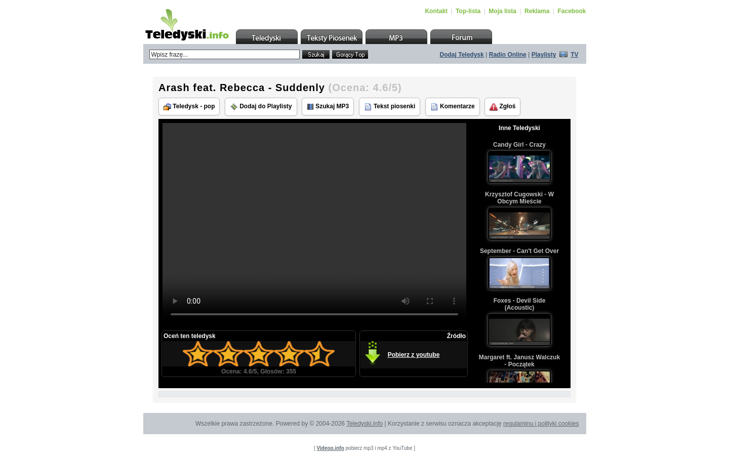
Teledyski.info (364, 423)
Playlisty (544, 54)
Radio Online (507, 54)
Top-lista (468, 11)
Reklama (536, 11)
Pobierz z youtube (414, 354)
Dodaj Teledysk (462, 54)
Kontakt (436, 11)
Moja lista (502, 11)
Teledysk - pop (189, 106)
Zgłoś (502, 107)
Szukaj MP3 (328, 106)
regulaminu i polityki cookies (541, 423)
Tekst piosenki (390, 107)
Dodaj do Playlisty (261, 107)
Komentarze (452, 107)
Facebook (571, 11)
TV (574, 54)
